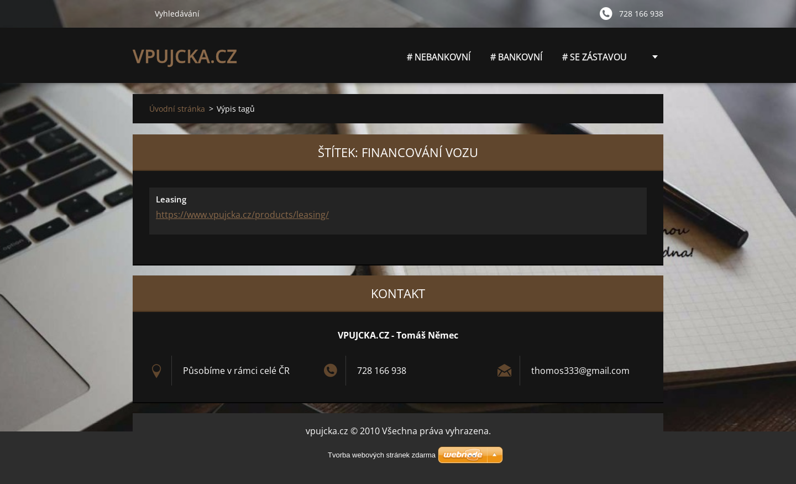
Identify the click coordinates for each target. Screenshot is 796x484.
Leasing (171, 199)
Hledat (139, 13)
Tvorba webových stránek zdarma (382, 455)
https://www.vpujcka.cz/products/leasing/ (242, 215)
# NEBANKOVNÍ (438, 60)
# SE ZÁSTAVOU (594, 57)
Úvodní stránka (177, 108)
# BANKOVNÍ (516, 57)
